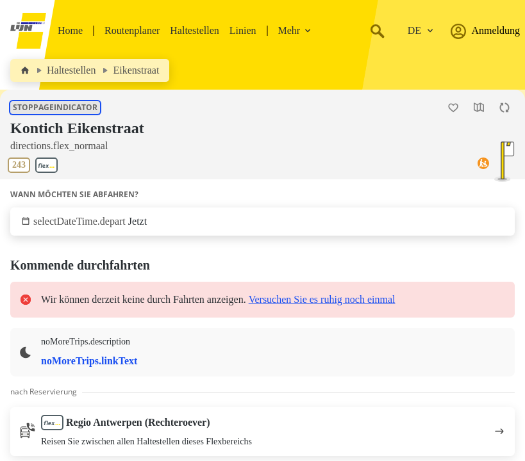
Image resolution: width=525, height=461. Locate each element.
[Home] (25, 70)
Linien (242, 30)
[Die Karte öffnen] (479, 107)
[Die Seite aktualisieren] (504, 107)
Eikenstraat (136, 70)
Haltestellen (194, 30)
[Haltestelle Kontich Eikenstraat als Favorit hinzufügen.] (453, 107)
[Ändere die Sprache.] (420, 31)
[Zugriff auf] (483, 165)
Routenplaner (132, 30)
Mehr (295, 30)
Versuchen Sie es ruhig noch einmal (322, 299)
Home (70, 30)
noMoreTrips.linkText (89, 360)
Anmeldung (485, 31)
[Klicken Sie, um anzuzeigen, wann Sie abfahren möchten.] (262, 221)
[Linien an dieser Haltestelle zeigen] (35, 165)
